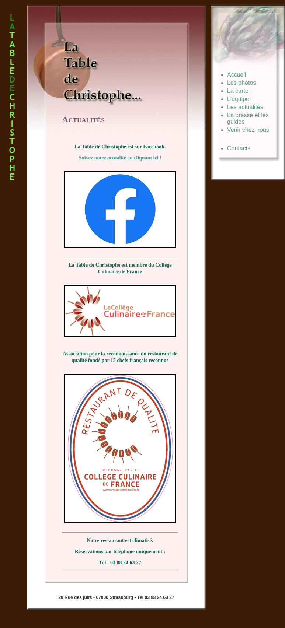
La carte (237, 91)
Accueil (236, 74)
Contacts (238, 148)
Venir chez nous (248, 130)
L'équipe (238, 99)
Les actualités (245, 107)
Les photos (241, 83)
